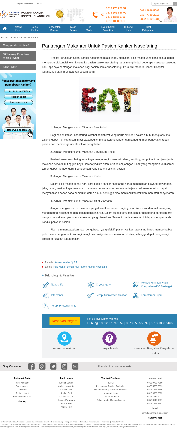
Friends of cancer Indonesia (114, 366)
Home (4, 28)
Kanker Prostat (66, 396)
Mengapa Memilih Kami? (16, 45)
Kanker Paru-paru (66, 400)
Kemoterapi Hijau (151, 295)
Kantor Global (155, 418)
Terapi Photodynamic (63, 305)
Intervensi (57, 295)
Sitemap (22, 401)
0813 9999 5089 (149, 10)
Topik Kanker (66, 378)
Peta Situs (105, 422)
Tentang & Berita (22, 378)
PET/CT (110, 383)
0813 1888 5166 (116, 16)
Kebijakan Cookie (118, 422)
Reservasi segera (64, 321)
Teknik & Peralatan (110, 378)
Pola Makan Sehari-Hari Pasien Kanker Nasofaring (80, 266)
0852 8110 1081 (149, 18)
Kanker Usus (66, 389)
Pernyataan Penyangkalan (89, 422)
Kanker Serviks (66, 383)
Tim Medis (22, 389)
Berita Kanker (22, 386)
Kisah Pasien (10, 67)
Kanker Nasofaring (66, 386)
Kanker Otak (66, 393)
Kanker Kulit (66, 407)
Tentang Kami (22, 393)
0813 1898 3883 (116, 21)
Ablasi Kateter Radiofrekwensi (111, 400)
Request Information (24, 3)
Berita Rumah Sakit (22, 396)
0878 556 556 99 (116, 12)
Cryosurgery (103, 284)
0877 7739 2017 (149, 14)
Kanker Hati (66, 403)
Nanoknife (57, 284)
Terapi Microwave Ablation (111, 295)
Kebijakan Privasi (71, 422)
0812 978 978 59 (116, 8)
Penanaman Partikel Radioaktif (110, 386)
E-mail (39, 3)
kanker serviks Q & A (66, 262)
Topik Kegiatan (22, 383)
